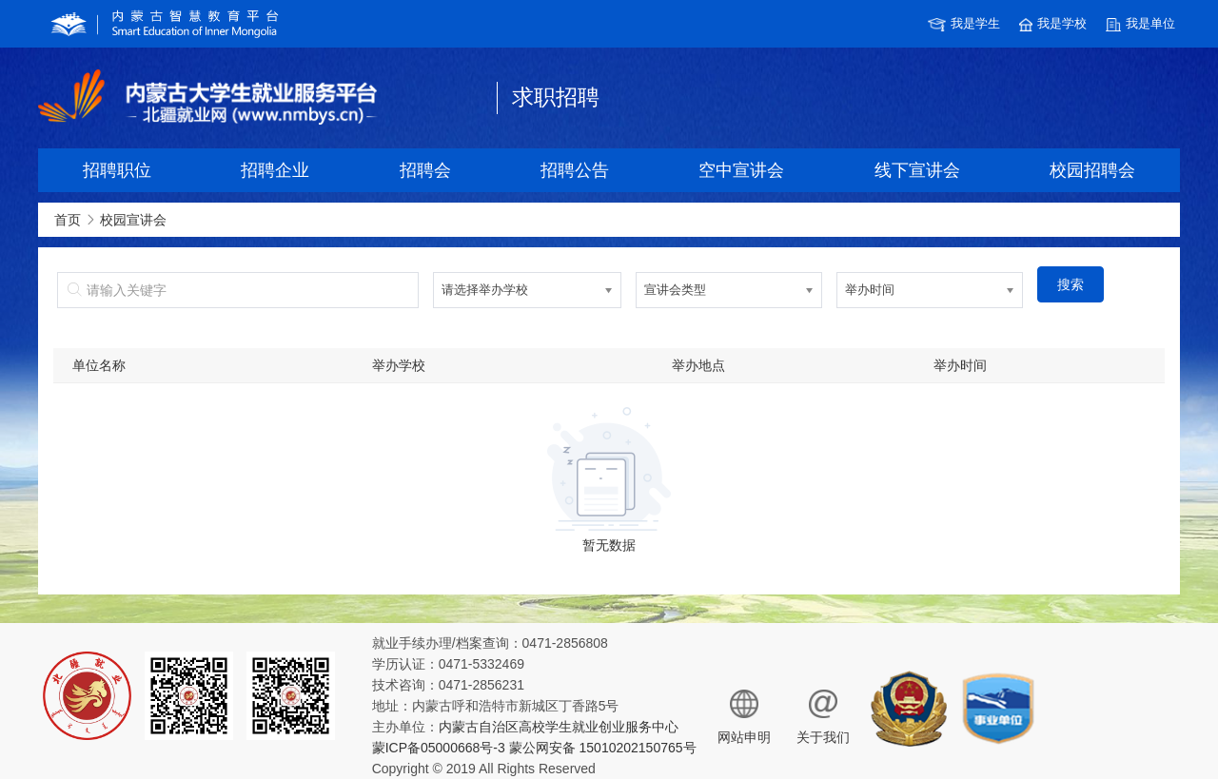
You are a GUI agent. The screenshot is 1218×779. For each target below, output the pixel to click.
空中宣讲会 (741, 170)
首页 (67, 219)
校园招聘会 (1092, 170)
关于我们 (823, 717)
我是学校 (1053, 23)
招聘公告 (574, 170)
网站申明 (744, 717)
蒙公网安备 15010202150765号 (601, 747)
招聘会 (425, 170)
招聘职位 (117, 170)
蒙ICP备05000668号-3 (438, 747)
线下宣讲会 (917, 170)
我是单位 (1140, 23)
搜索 (1070, 284)
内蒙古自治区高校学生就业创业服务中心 (558, 726)
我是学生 (964, 23)
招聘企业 (275, 170)
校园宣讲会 (133, 219)
